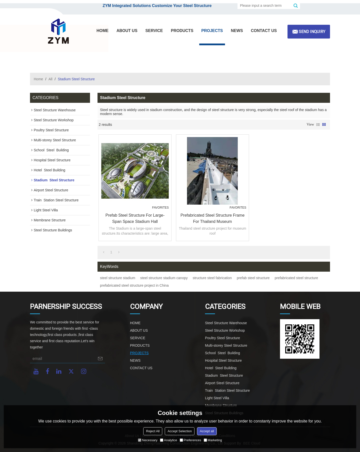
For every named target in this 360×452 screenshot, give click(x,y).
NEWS (237, 31)
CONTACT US (264, 31)
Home (38, 79)
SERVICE (154, 31)
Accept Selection (180, 431)
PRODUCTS (182, 31)
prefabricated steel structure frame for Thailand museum (212, 218)
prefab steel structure (253, 278)
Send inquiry (312, 31)
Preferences (190, 440)
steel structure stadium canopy (164, 278)
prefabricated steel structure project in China (134, 285)
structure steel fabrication (212, 278)
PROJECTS (212, 31)
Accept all (207, 431)
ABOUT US (127, 31)
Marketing (213, 440)
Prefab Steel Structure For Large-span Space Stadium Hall (135, 218)
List (318, 124)
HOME (102, 31)
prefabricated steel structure (296, 278)
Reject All (153, 431)
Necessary (147, 440)
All (50, 79)
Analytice (168, 440)
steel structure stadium (117, 278)
